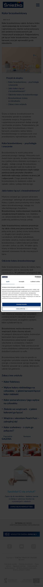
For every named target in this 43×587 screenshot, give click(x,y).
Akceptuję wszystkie (21, 304)
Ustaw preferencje (21, 308)
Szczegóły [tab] (21, 281)
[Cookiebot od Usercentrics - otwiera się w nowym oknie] (31, 277)
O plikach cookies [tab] (35, 281)
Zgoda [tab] (8, 281)
